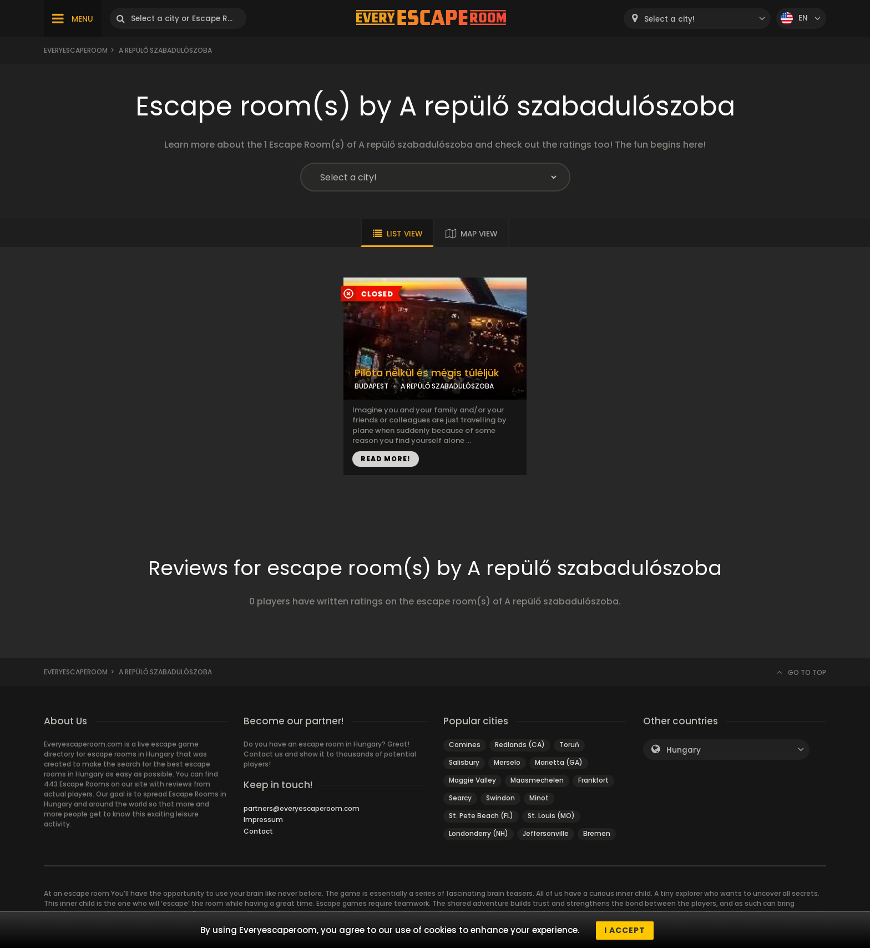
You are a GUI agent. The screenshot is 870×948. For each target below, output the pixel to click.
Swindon (500, 798)
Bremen (596, 833)
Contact (258, 831)
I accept (624, 930)
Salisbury (464, 762)
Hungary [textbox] (683, 750)
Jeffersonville (546, 833)
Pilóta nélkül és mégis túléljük (427, 373)
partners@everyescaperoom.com (302, 808)
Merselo (507, 762)
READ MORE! (386, 458)
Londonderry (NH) (478, 833)
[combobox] (697, 18)
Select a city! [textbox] (669, 19)
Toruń (569, 744)
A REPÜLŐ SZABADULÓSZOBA (447, 386)
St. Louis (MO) (551, 815)
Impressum (263, 819)
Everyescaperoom (76, 50)
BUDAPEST (371, 386)
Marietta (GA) (559, 762)
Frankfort (593, 780)
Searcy (460, 798)
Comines (464, 744)
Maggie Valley (472, 780)
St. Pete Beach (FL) (481, 815)
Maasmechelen (537, 780)
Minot (539, 798)
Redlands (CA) (520, 744)
